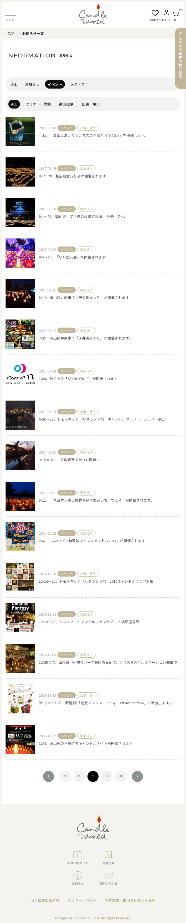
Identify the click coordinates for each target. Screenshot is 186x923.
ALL (14, 84)
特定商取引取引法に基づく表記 (130, 900)
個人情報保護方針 (45, 900)
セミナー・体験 (38, 104)
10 (107, 776)
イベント (55, 84)
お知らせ (32, 84)
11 (121, 776)
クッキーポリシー (82, 900)
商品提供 (66, 104)
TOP (11, 33)
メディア (78, 84)
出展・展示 (91, 104)
